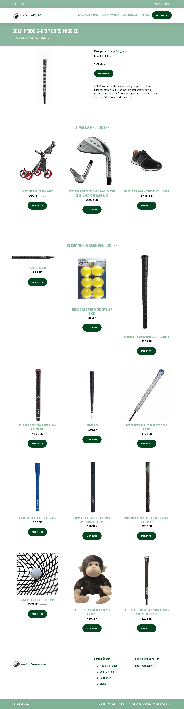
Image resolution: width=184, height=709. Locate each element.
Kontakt (112, 703)
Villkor (122, 703)
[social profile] (23, 4)
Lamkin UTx (92, 425)
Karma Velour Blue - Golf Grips (37, 517)
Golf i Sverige (110, 15)
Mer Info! (103, 73)
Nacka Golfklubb (87, 15)
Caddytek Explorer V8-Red (37, 191)
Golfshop (162, 15)
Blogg (146, 15)
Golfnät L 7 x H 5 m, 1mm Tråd (37, 599)
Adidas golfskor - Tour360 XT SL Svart (146, 191)
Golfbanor (130, 15)
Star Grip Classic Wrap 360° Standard (146, 337)
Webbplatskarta (162, 703)
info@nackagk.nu (161, 3)
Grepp (111, 51)
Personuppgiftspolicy (139, 703)
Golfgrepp (121, 51)
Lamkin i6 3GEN (37, 268)
